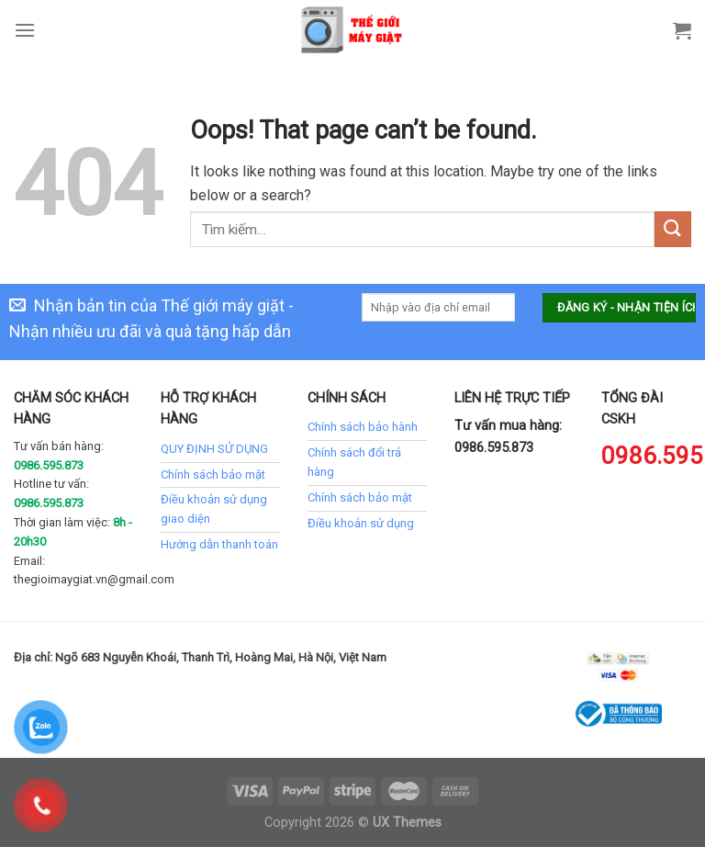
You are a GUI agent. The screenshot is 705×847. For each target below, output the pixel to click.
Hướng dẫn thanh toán (219, 544)
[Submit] (673, 229)
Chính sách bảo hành (363, 427)
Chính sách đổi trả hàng (354, 462)
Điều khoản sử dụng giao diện (214, 508)
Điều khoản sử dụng (361, 523)
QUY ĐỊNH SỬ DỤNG (214, 449)
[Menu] (25, 29)
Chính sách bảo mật (213, 474)
